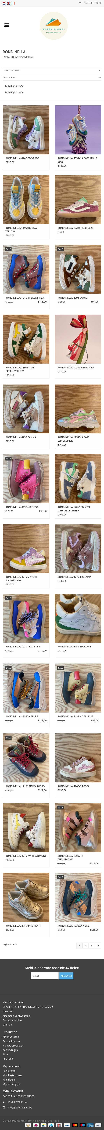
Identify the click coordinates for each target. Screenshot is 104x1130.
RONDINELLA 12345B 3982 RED (76, 367)
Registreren (9, 1070)
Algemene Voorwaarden (16, 1015)
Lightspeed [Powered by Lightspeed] (53, 1120)
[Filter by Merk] (52, 78)
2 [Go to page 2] (85, 945)
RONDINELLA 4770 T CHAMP (74, 576)
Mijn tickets (9, 1079)
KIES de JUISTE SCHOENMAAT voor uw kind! (28, 1007)
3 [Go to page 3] (91, 945)
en (8, 3)
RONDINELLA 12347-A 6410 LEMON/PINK (73, 438)
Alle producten (11, 1036)
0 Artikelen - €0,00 (90, 3)
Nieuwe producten (13, 1045)
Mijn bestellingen (12, 1075)
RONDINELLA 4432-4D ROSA (21, 507)
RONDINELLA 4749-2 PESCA (73, 786)
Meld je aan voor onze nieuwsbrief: (52, 968)
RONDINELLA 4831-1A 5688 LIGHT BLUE (77, 159)
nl (4, 3)
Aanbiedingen (10, 1050)
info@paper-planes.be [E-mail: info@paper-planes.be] (20, 1107)
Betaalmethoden (12, 1020)
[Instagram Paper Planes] (55, 986)
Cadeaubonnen (11, 1041)
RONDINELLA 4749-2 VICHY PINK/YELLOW (21, 578)
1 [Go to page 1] (79, 945)
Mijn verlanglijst (11, 1084)
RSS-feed (8, 1058)
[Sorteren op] (52, 70)
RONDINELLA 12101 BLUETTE (22, 646)
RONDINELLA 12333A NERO (73, 925)
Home (6, 56)
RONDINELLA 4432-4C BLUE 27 (75, 716)
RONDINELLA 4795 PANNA (20, 437)
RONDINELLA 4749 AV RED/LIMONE (25, 855)
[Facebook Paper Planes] (49, 986)
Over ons (8, 1011)
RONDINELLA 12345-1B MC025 (75, 227)
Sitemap (7, 1024)
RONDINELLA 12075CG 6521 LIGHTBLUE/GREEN (74, 508)
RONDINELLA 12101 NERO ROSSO (25, 786)
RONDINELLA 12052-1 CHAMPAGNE (70, 857)
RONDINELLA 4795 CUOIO (73, 297)
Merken (14, 56)
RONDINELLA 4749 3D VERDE (22, 158)
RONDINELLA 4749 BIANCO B (74, 646)
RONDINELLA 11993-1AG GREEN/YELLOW (19, 369)
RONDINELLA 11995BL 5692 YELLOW (21, 229)
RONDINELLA (26, 56)
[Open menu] (7, 25)
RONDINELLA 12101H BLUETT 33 (24, 297)
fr (13, 3)
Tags (5, 1054)
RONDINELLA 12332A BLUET (21, 716)
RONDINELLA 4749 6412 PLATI (23, 925)
